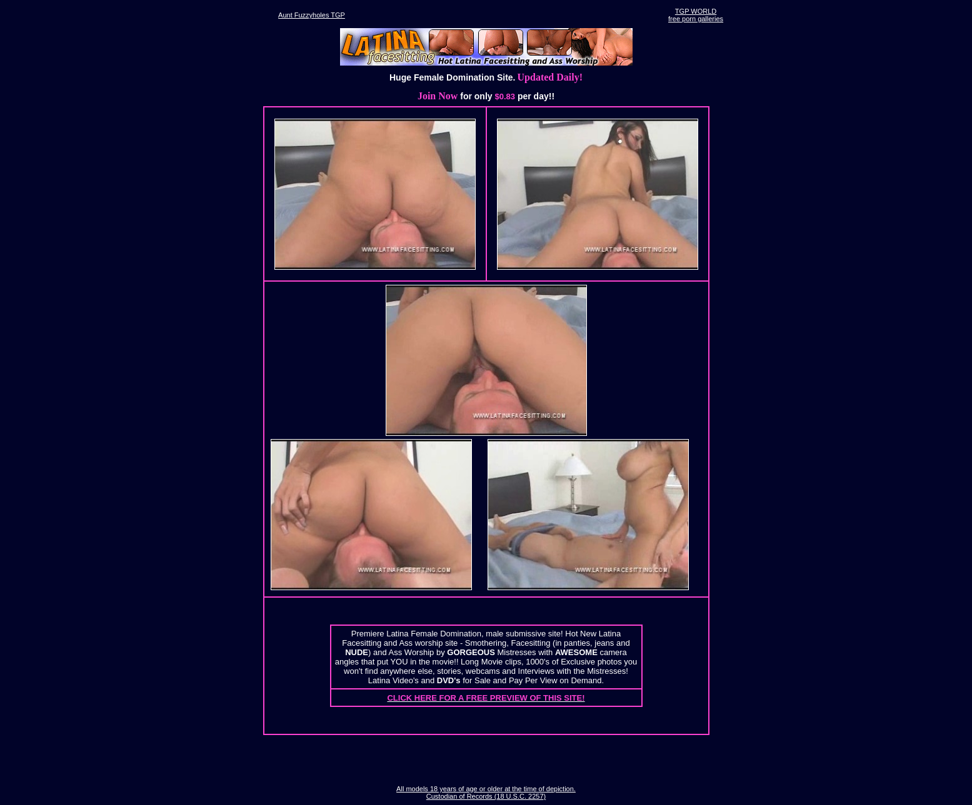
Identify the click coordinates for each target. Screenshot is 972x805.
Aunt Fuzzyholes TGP (311, 15)
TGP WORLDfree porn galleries (695, 14)
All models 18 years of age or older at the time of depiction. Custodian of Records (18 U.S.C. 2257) (486, 792)
